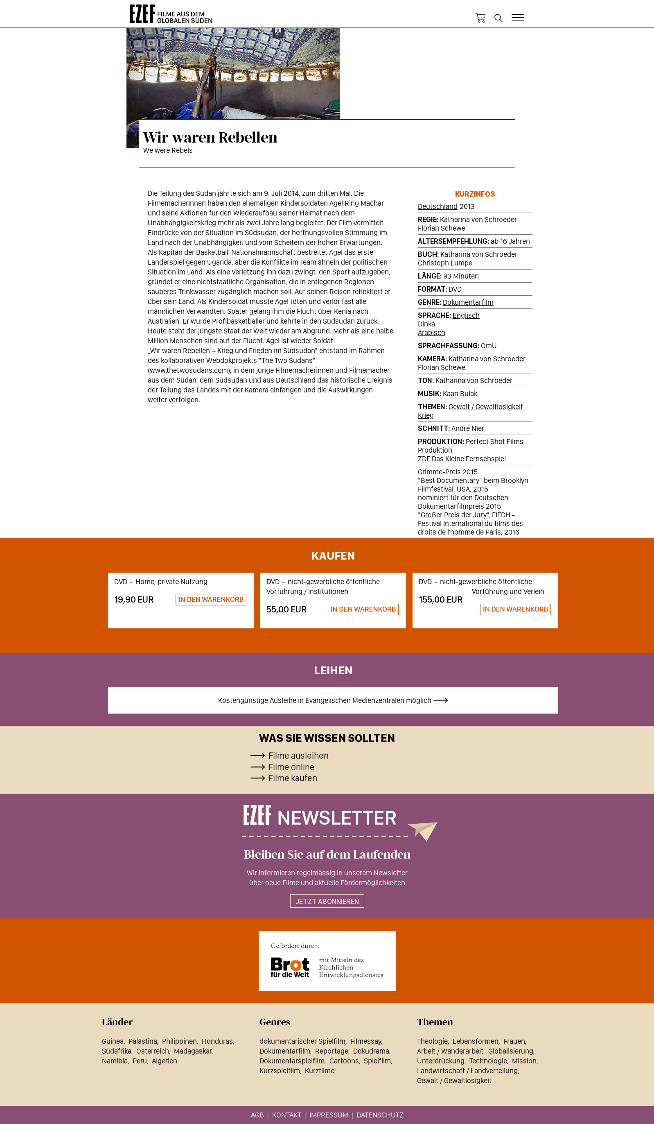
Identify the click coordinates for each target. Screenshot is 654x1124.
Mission (524, 1060)
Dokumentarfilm (468, 302)
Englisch (466, 315)
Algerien (164, 1060)
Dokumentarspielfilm (292, 1060)
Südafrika (116, 1051)
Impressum (328, 1114)
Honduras (217, 1041)
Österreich (152, 1051)
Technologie (488, 1060)
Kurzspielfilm (279, 1070)
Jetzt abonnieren (327, 901)
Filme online (291, 766)
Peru (140, 1060)
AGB (257, 1114)
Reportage (331, 1051)
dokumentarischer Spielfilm (302, 1041)
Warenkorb (480, 18)
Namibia (115, 1060)
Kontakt (286, 1114)
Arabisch (431, 332)
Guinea (113, 1041)
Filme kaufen (292, 778)
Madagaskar (193, 1051)
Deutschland (438, 206)
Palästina (143, 1041)
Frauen (514, 1041)
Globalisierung (510, 1051)
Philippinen (179, 1041)
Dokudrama (371, 1051)
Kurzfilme (319, 1070)
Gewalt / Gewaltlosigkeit (486, 406)
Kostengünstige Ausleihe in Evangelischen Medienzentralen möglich (324, 700)
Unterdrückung (441, 1060)
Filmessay (365, 1041)
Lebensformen (475, 1041)
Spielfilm (377, 1060)
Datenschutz (380, 1114)
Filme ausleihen (298, 755)
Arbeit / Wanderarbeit (450, 1051)
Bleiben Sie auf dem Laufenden (327, 855)
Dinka (426, 324)
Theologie (432, 1041)
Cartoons (344, 1060)
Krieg (426, 415)
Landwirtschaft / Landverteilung (467, 1070)
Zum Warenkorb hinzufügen (207, 600)
